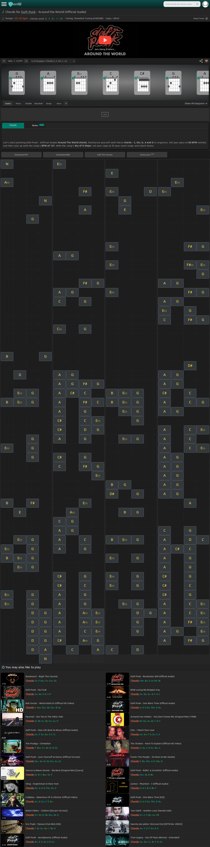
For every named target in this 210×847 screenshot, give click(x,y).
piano (18, 103)
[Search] (197, 4)
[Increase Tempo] (26, 61)
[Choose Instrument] (66, 103)
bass (59, 103)
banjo (48, 103)
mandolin (38, 103)
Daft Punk (28, 12)
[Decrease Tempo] (3, 61)
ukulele (28, 103)
